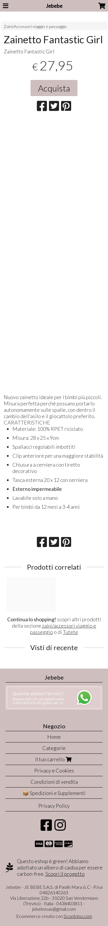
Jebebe (54, 6)
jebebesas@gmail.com (54, 909)
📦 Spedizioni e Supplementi (54, 793)
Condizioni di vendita (54, 782)
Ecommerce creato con (54, 916)
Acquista (54, 88)
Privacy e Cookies (54, 770)
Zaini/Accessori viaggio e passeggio (35, 26)
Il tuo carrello (54, 759)
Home (54, 737)
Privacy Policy (54, 805)
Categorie (54, 748)
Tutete (70, 632)
